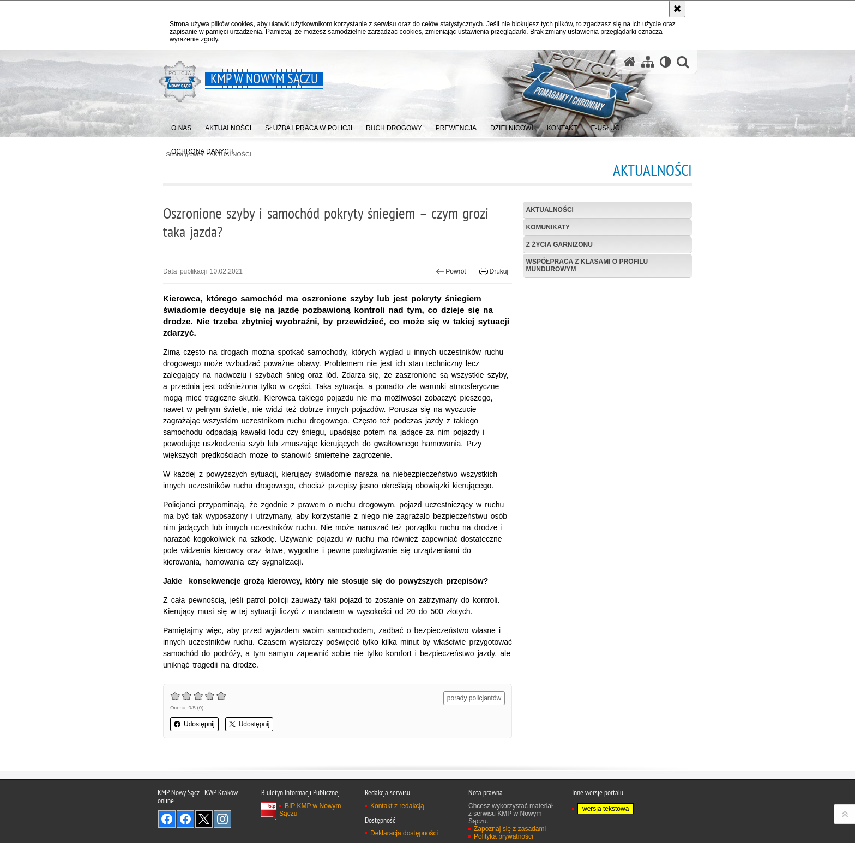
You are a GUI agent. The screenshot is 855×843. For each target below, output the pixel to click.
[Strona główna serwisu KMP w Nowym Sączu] (630, 62)
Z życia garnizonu (559, 244)
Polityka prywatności (503, 836)
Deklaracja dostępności (404, 833)
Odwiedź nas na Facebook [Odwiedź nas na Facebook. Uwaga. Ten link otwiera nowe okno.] (167, 819)
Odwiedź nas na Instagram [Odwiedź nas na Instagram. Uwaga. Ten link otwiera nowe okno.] (222, 819)
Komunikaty (548, 227)
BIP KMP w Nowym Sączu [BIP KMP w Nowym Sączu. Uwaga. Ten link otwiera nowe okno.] (310, 809)
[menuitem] (181, 125)
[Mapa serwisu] (647, 62)
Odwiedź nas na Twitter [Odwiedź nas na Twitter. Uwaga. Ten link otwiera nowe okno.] (204, 819)
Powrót (451, 271)
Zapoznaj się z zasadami (510, 829)
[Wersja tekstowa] (665, 62)
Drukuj (493, 271)
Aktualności (550, 210)
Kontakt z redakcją (397, 806)
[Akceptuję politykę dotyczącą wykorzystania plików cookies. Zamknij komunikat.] (677, 8)
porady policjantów (474, 698)
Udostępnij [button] (194, 724)
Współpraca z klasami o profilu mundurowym (587, 265)
